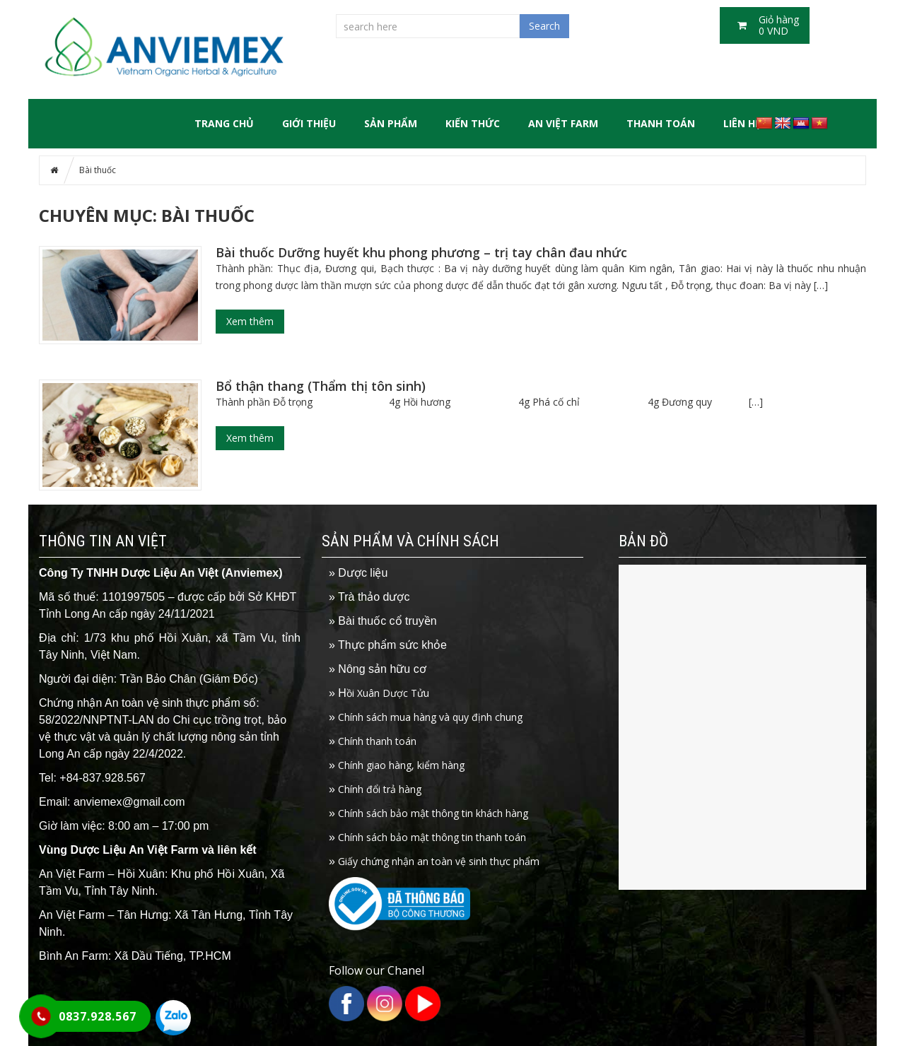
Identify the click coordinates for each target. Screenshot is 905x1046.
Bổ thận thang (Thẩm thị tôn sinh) (321, 385)
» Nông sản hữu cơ (377, 669)
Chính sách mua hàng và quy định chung (425, 717)
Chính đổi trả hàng (375, 789)
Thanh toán (660, 123)
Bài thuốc (97, 170)
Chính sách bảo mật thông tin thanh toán (427, 837)
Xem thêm (250, 321)
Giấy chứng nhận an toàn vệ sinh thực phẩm (434, 861)
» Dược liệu (358, 573)
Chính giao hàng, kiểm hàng (397, 765)
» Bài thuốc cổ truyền (383, 621)
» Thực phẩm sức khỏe (388, 645)
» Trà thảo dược (369, 597)
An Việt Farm (563, 123)
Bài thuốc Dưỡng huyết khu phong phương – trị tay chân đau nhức (421, 252)
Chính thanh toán (372, 741)
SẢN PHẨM (390, 123)
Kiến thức (472, 123)
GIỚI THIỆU (309, 123)
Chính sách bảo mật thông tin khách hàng (428, 813)
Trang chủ (224, 123)
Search (544, 26)
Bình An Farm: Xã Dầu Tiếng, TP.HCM (135, 956)
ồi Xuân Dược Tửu (379, 693)
